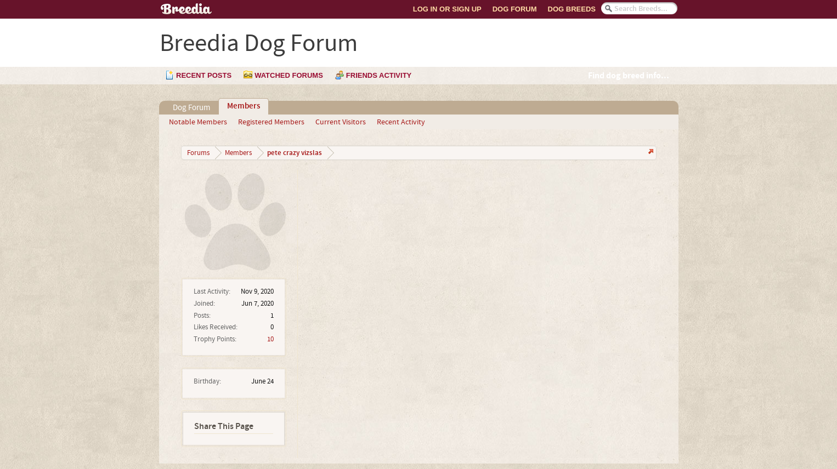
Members (243, 106)
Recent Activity (401, 122)
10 (270, 339)
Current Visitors (340, 122)
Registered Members (271, 122)
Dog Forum (515, 9)
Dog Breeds (572, 9)
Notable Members (198, 122)
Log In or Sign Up (447, 9)
